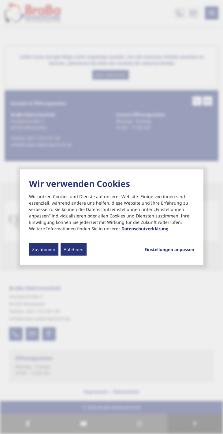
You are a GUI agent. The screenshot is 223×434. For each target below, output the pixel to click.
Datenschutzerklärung (145, 229)
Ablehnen (74, 249)
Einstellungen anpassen (169, 250)
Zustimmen (43, 249)
